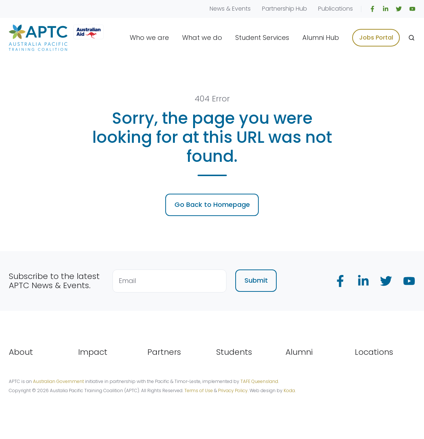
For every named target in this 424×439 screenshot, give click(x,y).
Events (241, 8)
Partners (164, 352)
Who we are (149, 37)
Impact (92, 352)
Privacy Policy (233, 390)
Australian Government (58, 381)
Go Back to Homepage (212, 204)
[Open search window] (411, 37)
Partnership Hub (284, 8)
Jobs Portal (376, 37)
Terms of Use (198, 390)
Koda (289, 390)
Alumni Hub (320, 37)
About (21, 352)
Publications (335, 8)
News (217, 8)
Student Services (262, 37)
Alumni (299, 352)
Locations (374, 352)
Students (234, 352)
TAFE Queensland (259, 381)
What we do (202, 37)
